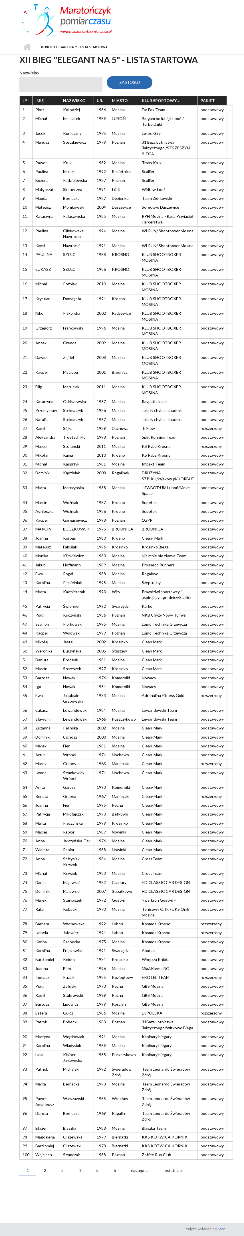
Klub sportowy (161, 100)
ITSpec (220, 1229)
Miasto (120, 100)
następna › (140, 1170)
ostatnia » (173, 1170)
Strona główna (27, 47)
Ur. (100, 100)
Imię (39, 100)
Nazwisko (29, 72)
